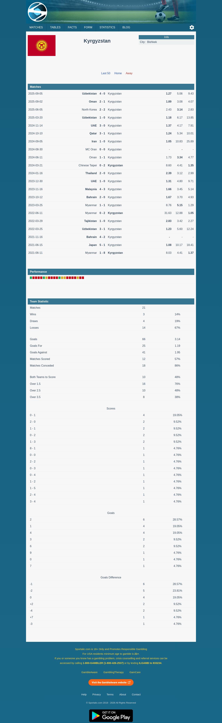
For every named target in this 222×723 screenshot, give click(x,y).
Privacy (96, 694)
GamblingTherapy (113, 672)
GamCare (135, 672)
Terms (110, 694)
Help (84, 694)
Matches (36, 27)
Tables (55, 27)
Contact (136, 694)
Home (118, 73)
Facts (72, 27)
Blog (126, 27)
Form (88, 27)
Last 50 (105, 73)
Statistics (107, 27)
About (122, 694)
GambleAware (90, 672)
